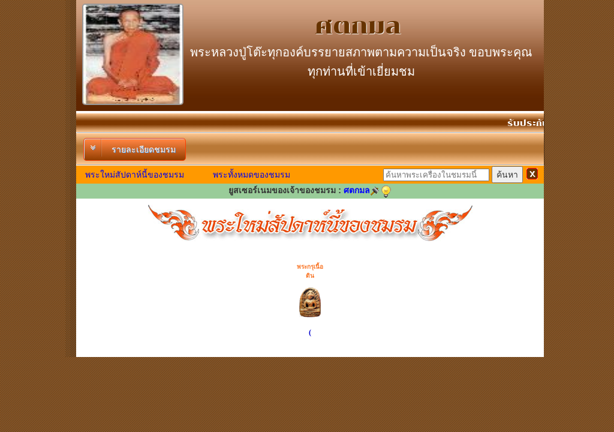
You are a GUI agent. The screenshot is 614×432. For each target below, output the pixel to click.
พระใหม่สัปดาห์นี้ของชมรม (134, 174)
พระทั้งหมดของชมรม (251, 174)
